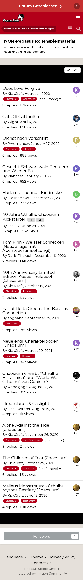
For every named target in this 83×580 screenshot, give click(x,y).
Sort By (72, 70)
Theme (38, 557)
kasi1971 (14, 226)
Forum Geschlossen (38, 6)
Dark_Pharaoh (20, 256)
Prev (14, 77)
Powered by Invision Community (41, 573)
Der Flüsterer (19, 409)
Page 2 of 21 (41, 77)
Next (68, 77)
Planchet (15, 176)
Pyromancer (18, 144)
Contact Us (41, 563)
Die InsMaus (18, 198)
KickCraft (15, 94)
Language (15, 557)
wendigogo (18, 387)
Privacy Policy (62, 557)
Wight (13, 122)
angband (16, 318)
